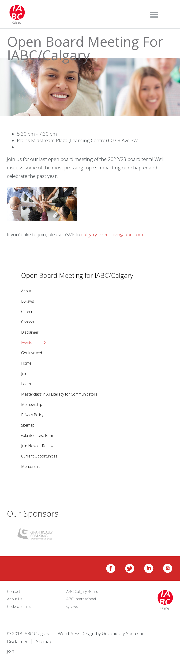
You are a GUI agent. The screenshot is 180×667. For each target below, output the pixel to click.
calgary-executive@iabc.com (112, 234)
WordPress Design (76, 633)
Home (26, 363)
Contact (27, 321)
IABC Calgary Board (81, 591)
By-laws (27, 301)
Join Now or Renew (37, 445)
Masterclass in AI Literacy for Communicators (59, 394)
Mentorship (31, 466)
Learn (26, 383)
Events (26, 342)
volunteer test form (37, 435)
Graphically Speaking (123, 633)
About (26, 290)
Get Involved (31, 352)
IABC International (80, 599)
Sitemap (27, 425)
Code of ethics (19, 606)
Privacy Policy (32, 414)
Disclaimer (29, 332)
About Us (14, 599)
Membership (31, 404)
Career (27, 311)
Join (24, 373)
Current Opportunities (39, 456)
